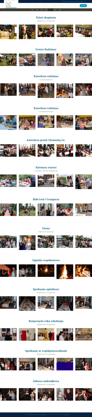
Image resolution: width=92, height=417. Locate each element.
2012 (50, 9)
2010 (60, 9)
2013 (46, 9)
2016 (32, 9)
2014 (41, 9)
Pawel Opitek (66, 414)
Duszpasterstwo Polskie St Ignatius (38, 414)
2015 (37, 9)
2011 (55, 9)
